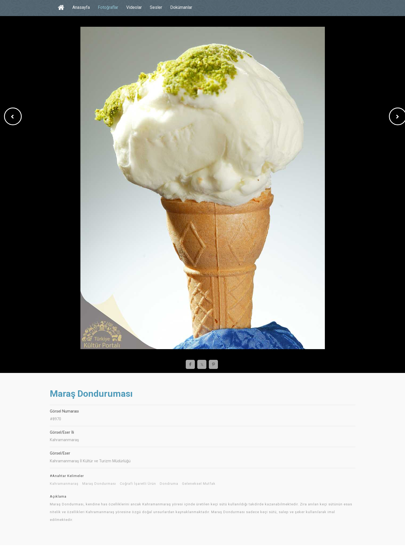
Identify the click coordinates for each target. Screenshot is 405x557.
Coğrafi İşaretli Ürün (138, 484)
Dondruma (169, 484)
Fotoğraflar (108, 7)
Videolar (134, 7)
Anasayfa (81, 7)
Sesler (156, 7)
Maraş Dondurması (99, 484)
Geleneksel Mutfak (198, 484)
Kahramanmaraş (64, 484)
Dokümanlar (181, 7)
